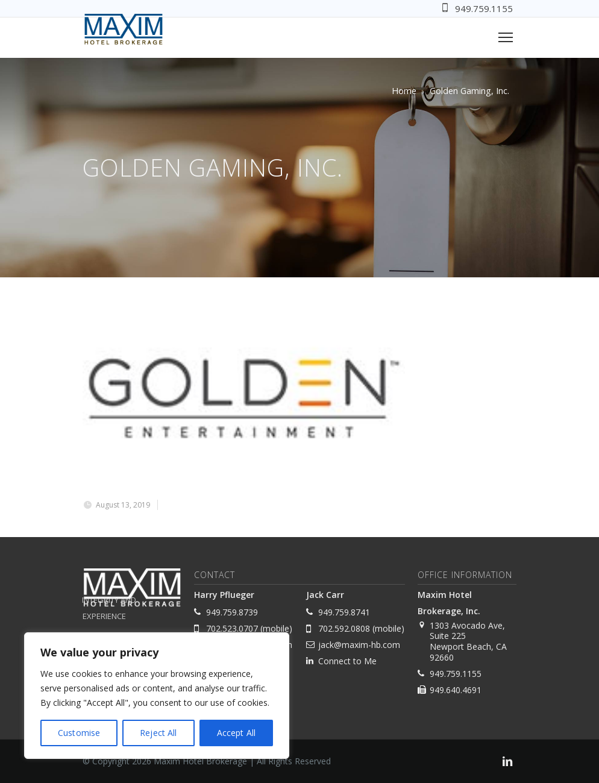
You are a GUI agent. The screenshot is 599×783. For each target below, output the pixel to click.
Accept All (236, 732)
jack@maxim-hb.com (359, 644)
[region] (156, 695)
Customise (79, 732)
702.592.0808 (344, 628)
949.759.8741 (344, 612)
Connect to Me (347, 661)
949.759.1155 (484, 8)
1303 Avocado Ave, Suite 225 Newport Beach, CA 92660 (468, 641)
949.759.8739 (232, 612)
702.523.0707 (232, 628)
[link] (507, 763)
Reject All (158, 732)
